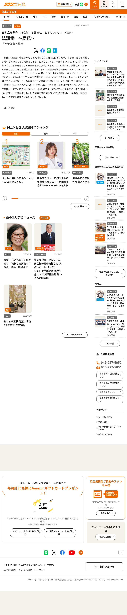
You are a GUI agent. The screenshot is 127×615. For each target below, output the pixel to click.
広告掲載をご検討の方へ (31, 565)
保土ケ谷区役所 (105, 417)
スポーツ (65, 17)
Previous (4, 198)
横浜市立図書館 (105, 434)
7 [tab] (56, 198)
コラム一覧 (109, 344)
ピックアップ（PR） (101, 17)
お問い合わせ (107, 566)
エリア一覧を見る (74, 334)
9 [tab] (70, 198)
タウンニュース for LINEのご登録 (25, 532)
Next (86, 198)
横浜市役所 (103, 422)
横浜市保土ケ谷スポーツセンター (110, 428)
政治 (76, 17)
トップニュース (21, 17)
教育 (54, 17)
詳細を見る (105, 513)
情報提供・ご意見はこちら (109, 375)
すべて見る (109, 138)
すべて (6, 17)
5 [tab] (42, 198)
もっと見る (79, 206)
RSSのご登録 (105, 537)
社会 (44, 17)
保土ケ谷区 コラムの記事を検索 (109, 273)
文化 (35, 17)
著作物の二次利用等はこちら (109, 384)
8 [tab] (63, 198)
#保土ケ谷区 (9, 108)
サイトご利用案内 (25, 570)
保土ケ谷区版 (9, 11)
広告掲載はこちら (107, 392)
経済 (85, 17)
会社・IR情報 (11, 565)
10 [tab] (77, 198)
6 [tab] (49, 198)
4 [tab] (35, 198)
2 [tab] (21, 198)
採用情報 (50, 565)
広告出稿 (65, 4)
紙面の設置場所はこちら (109, 399)
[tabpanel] (18, 163)
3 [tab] (28, 198)
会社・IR (104, 6)
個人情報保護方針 (10, 570)
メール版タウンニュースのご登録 (59, 532)
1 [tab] (15, 198)
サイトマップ (39, 570)
